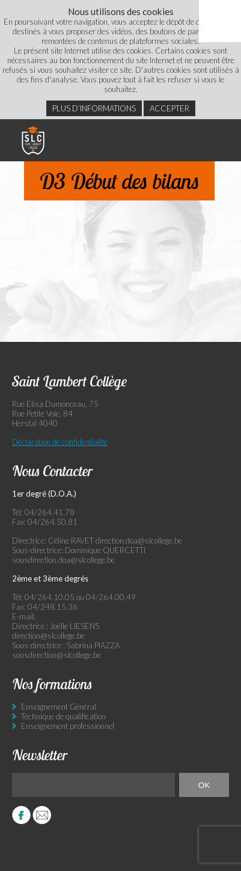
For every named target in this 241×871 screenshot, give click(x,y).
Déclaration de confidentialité (60, 442)
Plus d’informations (94, 108)
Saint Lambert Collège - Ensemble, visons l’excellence (33, 140)
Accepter (169, 108)
